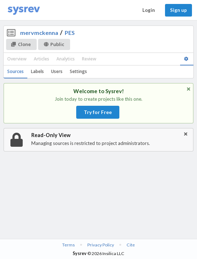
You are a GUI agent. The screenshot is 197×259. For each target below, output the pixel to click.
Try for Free (98, 112)
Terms (68, 244)
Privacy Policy (100, 244)
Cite (131, 244)
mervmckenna (39, 32)
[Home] (23, 10)
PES (70, 32)
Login (148, 10)
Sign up (178, 10)
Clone (21, 44)
